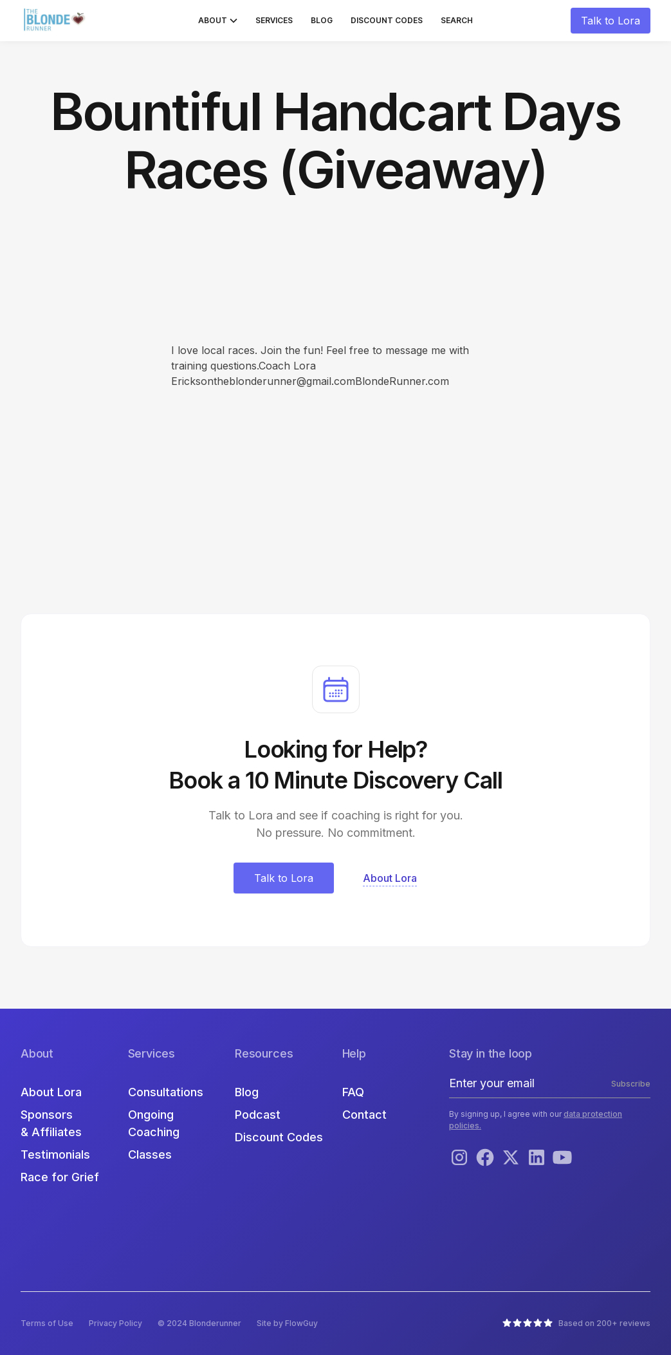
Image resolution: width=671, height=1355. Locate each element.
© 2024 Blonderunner (199, 1323)
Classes (150, 1154)
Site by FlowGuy (287, 1323)
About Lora (51, 1092)
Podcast (257, 1114)
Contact (364, 1114)
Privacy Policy (115, 1323)
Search (457, 20)
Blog (322, 20)
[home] (56, 21)
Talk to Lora (610, 20)
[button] (217, 21)
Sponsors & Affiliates (51, 1123)
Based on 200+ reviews (604, 1323)
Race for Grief (60, 1177)
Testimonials (55, 1154)
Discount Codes (387, 20)
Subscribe (630, 1084)
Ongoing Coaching (153, 1123)
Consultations (165, 1092)
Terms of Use (47, 1323)
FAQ (353, 1092)
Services (274, 20)
